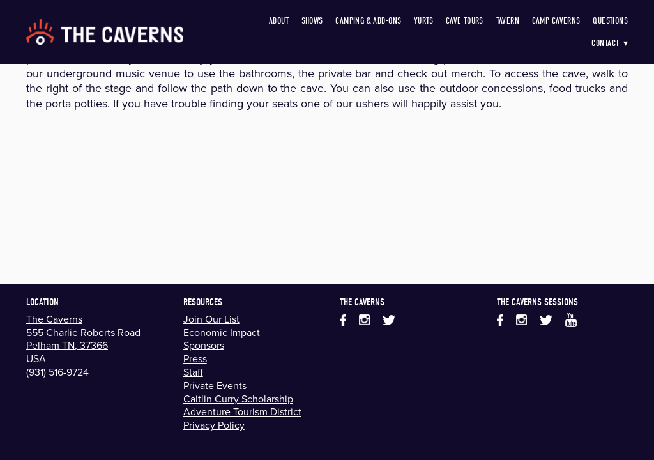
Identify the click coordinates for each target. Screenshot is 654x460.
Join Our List (211, 319)
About (279, 20)
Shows (312, 20)
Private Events (215, 385)
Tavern (508, 20)
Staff (193, 372)
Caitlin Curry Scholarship (238, 399)
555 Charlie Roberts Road (83, 332)
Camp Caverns (556, 20)
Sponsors (203, 345)
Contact (609, 43)
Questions (610, 20)
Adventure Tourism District (242, 411)
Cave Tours (464, 20)
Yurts (423, 20)
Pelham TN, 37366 (67, 345)
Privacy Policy (214, 425)
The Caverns (54, 319)
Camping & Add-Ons (368, 20)
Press (195, 358)
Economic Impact (221, 332)
